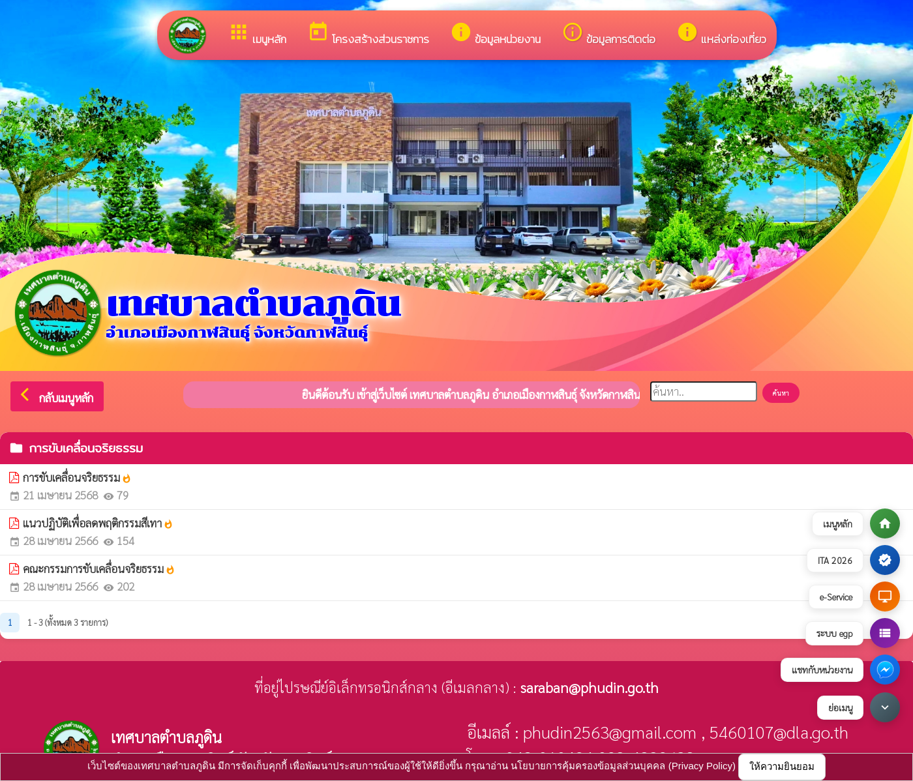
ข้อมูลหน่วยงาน (495, 34)
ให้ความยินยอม (782, 766)
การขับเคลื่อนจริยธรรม (77, 477)
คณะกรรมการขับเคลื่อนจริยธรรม (99, 568)
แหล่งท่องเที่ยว (721, 34)
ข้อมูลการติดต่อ (608, 34)
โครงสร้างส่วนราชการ (368, 34)
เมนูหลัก (257, 34)
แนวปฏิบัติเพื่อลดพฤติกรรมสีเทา (98, 523)
